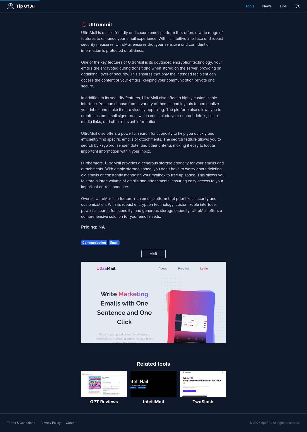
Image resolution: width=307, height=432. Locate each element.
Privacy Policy (50, 423)
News (267, 6)
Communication (94, 242)
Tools (249, 6)
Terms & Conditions (21, 423)
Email (114, 242)
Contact (71, 423)
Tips (283, 6)
